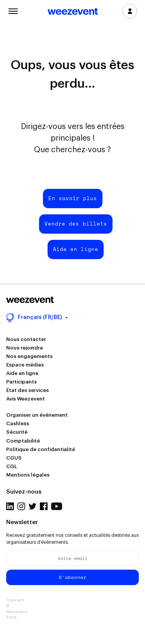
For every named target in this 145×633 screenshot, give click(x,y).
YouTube (56, 506)
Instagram (21, 506)
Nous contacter (26, 339)
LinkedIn (10, 506)
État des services (27, 390)
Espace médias (25, 364)
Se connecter (130, 11)
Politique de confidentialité (40, 449)
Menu (13, 10)
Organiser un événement (37, 414)
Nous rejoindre (24, 347)
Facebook (44, 506)
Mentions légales (27, 474)
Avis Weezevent (25, 398)
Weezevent (73, 12)
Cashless (17, 423)
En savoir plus (72, 198)
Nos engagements (29, 356)
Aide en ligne (75, 249)
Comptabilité (23, 440)
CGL (11, 466)
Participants (21, 381)
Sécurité (16, 431)
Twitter (32, 506)
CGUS (14, 457)
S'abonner (73, 577)
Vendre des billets (75, 223)
